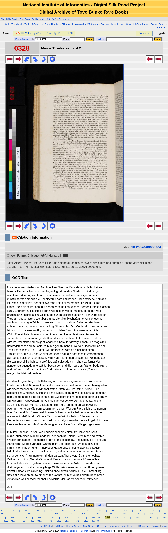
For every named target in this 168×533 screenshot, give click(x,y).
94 (113, 511)
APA (44, 255)
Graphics (160, 27)
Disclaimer (144, 526)
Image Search (74, 526)
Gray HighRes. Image (137, 24)
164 (43, 514)
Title (46, 39)
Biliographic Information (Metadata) (80, 24)
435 (92, 521)
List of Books (45, 526)
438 (97, 521)
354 (150, 518)
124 (152, 511)
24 (26, 511)
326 (98, 518)
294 (52, 518)
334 (123, 518)
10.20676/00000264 (146, 247)
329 (113, 518)
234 (137, 514)
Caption (105, 24)
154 (29, 514)
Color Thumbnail (13, 24)
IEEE (65, 255)
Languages (113, 526)
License (133, 526)
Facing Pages (158, 24)
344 (137, 518)
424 (78, 521)
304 (66, 518)
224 (124, 514)
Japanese (144, 33)
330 (117, 518)
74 (88, 511)
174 (56, 514)
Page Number (52, 24)
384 (24, 521)
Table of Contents (33, 24)
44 (50, 511)
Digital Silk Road (9, 19)
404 (51, 521)
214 (110, 514)
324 (93, 518)
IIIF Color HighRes (28, 33)
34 (38, 511)
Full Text (101, 39)
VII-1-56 (46, 19)
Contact (155, 526)
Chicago (33, 255)
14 (13, 511)
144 (16, 514)
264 (12, 518)
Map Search (89, 526)
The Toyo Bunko (104, 531)
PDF (70, 33)
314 (80, 518)
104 (125, 511)
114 (139, 511)
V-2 (54, 19)
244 (151, 514)
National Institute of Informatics (75, 531)
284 (39, 518)
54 (63, 511)
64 (75, 511)
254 (164, 514)
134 (2, 514)
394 (38, 521)
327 (102, 518)
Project (124, 526)
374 (11, 521)
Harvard (54, 255)
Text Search (60, 526)
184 (70, 514)
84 (100, 511)
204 (97, 514)
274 (25, 518)
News (164, 526)
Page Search (22, 39)
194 (83, 514)
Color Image (65, 19)
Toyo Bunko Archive (29, 19)
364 (164, 518)
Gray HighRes (54, 33)
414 (65, 521)
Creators (101, 526)
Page (74, 39)
